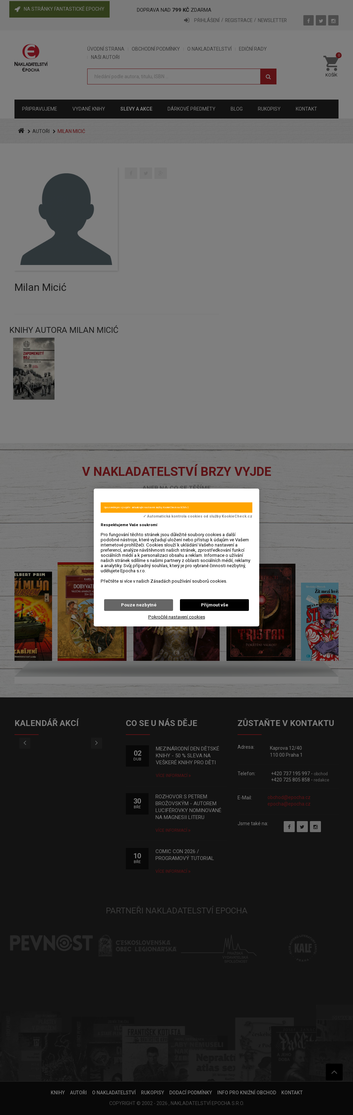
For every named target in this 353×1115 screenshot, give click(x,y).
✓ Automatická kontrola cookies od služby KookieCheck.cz (197, 516)
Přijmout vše (214, 604)
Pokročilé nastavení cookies (176, 617)
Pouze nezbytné (139, 604)
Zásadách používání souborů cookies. (188, 581)
